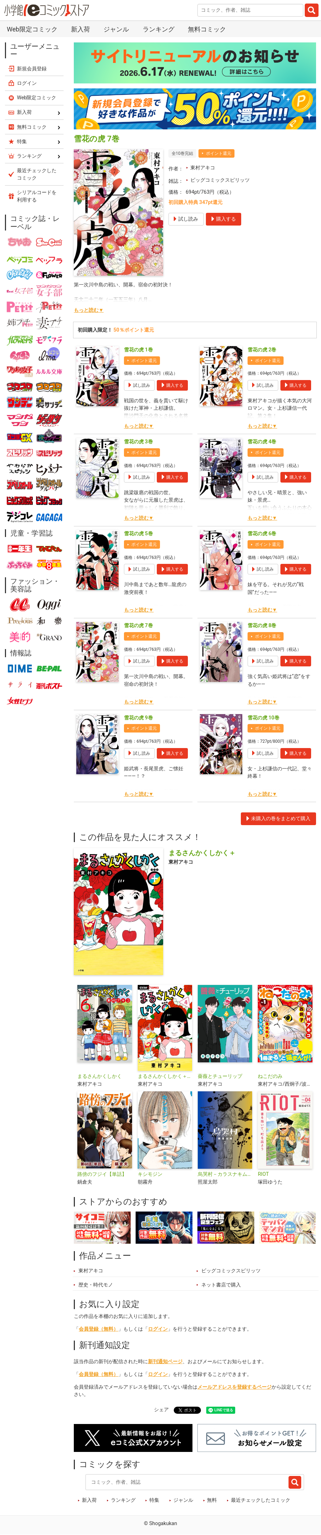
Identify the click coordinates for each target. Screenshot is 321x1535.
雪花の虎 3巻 (138, 442)
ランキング (158, 29)
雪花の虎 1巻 (138, 350)
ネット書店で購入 (221, 1285)
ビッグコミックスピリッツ (220, 180)
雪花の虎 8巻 (262, 626)
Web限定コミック (32, 29)
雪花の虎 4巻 (262, 442)
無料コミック (207, 29)
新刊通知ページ (165, 1362)
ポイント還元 (218, 153)
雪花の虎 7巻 (138, 626)
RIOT (263, 1174)
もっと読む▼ (88, 310)
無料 (212, 1500)
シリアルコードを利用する (37, 196)
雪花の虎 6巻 (262, 534)
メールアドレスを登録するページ (234, 1387)
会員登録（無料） (98, 1329)
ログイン (158, 1329)
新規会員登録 (32, 68)
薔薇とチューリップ (220, 1076)
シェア (161, 1410)
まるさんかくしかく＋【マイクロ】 (165, 1076)
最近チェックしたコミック (260, 1500)
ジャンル (116, 29)
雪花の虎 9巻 (138, 718)
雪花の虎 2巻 (262, 350)
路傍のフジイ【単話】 (102, 1174)
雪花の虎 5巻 (138, 534)
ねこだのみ (270, 1076)
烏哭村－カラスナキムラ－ (225, 1174)
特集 (154, 1500)
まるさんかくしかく (99, 1076)
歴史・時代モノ (95, 1285)
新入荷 (80, 29)
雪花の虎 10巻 (263, 718)
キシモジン (150, 1174)
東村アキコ (202, 168)
